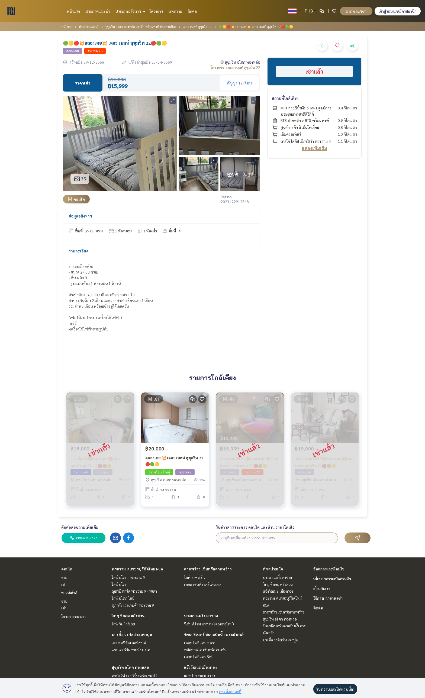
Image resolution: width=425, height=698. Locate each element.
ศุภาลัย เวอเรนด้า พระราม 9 (133, 605)
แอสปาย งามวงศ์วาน (199, 675)
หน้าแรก (73, 11)
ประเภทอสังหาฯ (129, 11)
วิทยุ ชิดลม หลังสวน (128, 615)
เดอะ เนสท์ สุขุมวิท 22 (197, 26)
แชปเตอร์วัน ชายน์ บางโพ (131, 649)
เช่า (63, 584)
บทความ (175, 11)
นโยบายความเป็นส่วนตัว (332, 578)
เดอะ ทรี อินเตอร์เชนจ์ (129, 642)
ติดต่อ (192, 11)
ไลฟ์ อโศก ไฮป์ (123, 598)
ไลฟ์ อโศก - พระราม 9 (128, 577)
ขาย (64, 577)
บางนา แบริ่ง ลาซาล (201, 615)
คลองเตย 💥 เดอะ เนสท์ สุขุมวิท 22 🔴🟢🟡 (174, 462)
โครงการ (156, 11)
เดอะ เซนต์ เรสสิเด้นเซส (202, 584)
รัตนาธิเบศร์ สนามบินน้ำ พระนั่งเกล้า (215, 634)
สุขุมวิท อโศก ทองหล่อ (130, 667)
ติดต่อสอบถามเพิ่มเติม (79, 527)
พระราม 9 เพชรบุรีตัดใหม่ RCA (137, 568)
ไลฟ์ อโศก (119, 584)
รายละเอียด (79, 250)
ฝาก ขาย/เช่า (356, 11)
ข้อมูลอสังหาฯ (80, 215)
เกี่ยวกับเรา (321, 588)
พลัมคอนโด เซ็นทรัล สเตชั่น (205, 649)
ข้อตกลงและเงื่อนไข (328, 568)
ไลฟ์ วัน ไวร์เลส (123, 623)
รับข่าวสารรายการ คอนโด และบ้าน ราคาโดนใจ (255, 527)
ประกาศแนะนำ (97, 11)
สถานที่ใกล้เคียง (285, 98)
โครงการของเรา (73, 616)
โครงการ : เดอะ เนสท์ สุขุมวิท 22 (235, 67)
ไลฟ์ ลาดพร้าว (194, 577)
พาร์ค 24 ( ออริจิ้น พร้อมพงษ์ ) (134, 675)
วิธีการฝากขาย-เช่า (328, 598)
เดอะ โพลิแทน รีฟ (198, 656)
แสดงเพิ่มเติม (314, 148)
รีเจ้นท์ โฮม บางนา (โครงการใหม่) (209, 623)
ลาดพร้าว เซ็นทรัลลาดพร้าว (208, 568)
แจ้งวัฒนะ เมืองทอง (200, 667)
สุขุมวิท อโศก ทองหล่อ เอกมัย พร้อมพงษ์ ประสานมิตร (140, 26)
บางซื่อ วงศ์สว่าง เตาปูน (132, 634)
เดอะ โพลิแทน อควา (199, 642)
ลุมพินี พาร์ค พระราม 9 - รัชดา (134, 591)
